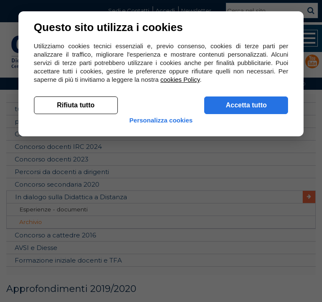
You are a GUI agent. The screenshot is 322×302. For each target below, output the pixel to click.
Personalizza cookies (161, 120)
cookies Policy (181, 79)
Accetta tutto (244, 105)
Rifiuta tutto (77, 105)
